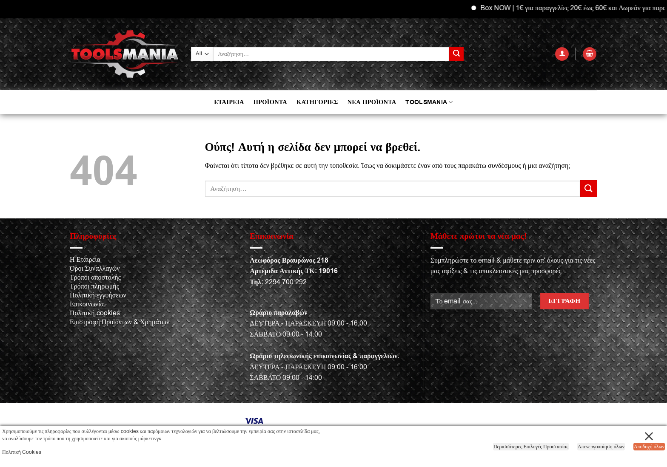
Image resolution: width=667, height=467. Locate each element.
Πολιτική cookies (95, 313)
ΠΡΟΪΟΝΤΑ (270, 102)
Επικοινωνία (87, 304)
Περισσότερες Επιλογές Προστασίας (530, 446)
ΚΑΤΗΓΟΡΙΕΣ (317, 102)
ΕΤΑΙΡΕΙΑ (229, 102)
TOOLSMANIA (429, 102)
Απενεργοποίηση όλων (601, 446)
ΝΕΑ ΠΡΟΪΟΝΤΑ (372, 102)
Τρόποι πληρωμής (94, 286)
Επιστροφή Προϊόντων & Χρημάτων (119, 322)
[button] (562, 54)
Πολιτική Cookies (21, 452)
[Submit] (456, 54)
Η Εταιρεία (85, 259)
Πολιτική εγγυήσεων (98, 295)
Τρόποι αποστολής (95, 277)
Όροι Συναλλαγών (95, 268)
